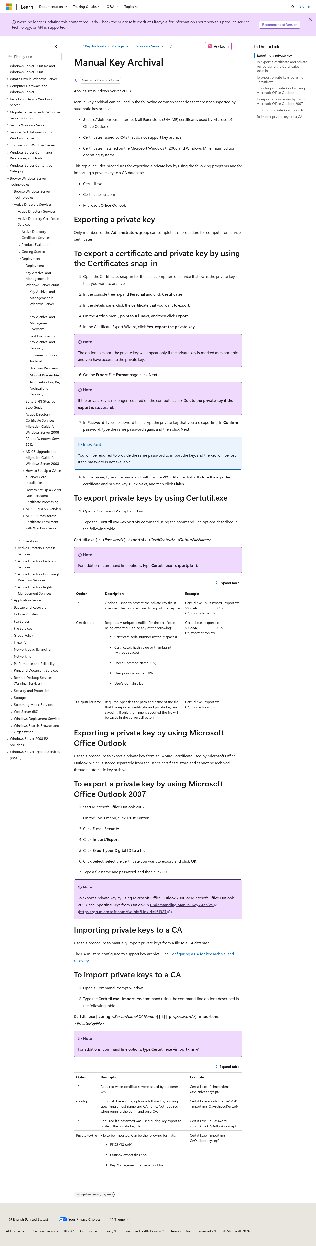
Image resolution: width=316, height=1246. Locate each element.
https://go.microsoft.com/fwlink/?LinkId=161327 (123, 911)
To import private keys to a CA (279, 116)
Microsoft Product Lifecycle (143, 21)
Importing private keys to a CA (280, 110)
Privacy (107, 1231)
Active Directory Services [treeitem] (37, 211)
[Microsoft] (9, 6)
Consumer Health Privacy (142, 1231)
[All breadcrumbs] (78, 46)
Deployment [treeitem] (35, 265)
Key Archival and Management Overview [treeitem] (42, 322)
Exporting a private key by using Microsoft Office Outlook (281, 90)
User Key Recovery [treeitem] (44, 368)
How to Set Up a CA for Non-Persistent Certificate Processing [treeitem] (43, 495)
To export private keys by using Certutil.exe (280, 79)
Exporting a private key (274, 55)
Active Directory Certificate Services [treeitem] (36, 234)
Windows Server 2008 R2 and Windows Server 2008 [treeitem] (32, 68)
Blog (67, 1231)
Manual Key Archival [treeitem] (45, 375)
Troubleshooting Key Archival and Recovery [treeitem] (45, 388)
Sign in (305, 6)
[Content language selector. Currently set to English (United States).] (28, 1219)
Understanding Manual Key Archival (182, 904)
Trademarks (204, 1231)
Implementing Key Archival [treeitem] (43, 358)
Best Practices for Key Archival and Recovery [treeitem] (43, 342)
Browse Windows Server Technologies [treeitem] (32, 194)
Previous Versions (45, 1231)
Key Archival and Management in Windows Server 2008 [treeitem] (42, 300)
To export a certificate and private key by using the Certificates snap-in (282, 66)
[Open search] (293, 6)
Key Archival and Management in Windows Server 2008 (127, 46)
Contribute (88, 1231)
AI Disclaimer (16, 1231)
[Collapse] (55, 46)
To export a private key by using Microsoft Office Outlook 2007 (281, 101)
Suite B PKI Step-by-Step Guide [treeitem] (41, 404)
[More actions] (238, 46)
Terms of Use (180, 1231)
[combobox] (34, 57)
